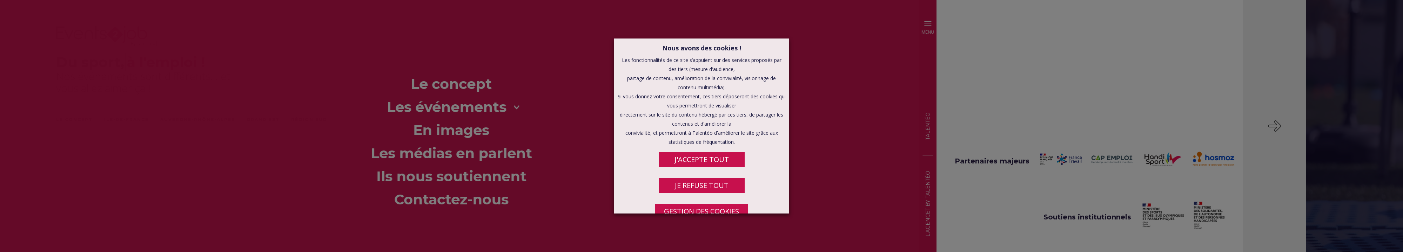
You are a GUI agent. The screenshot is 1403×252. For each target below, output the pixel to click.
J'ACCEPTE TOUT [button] (701, 159)
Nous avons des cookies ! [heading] (701, 48)
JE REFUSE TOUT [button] (702, 185)
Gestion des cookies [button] (701, 211)
